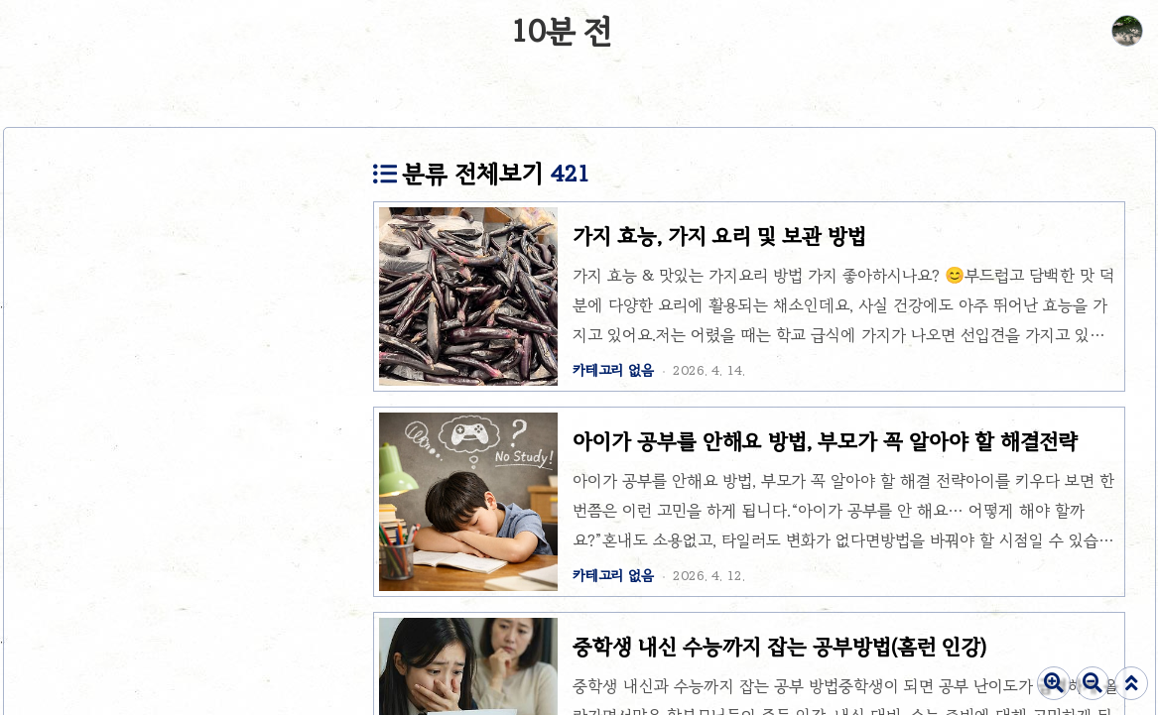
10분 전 (561, 31)
